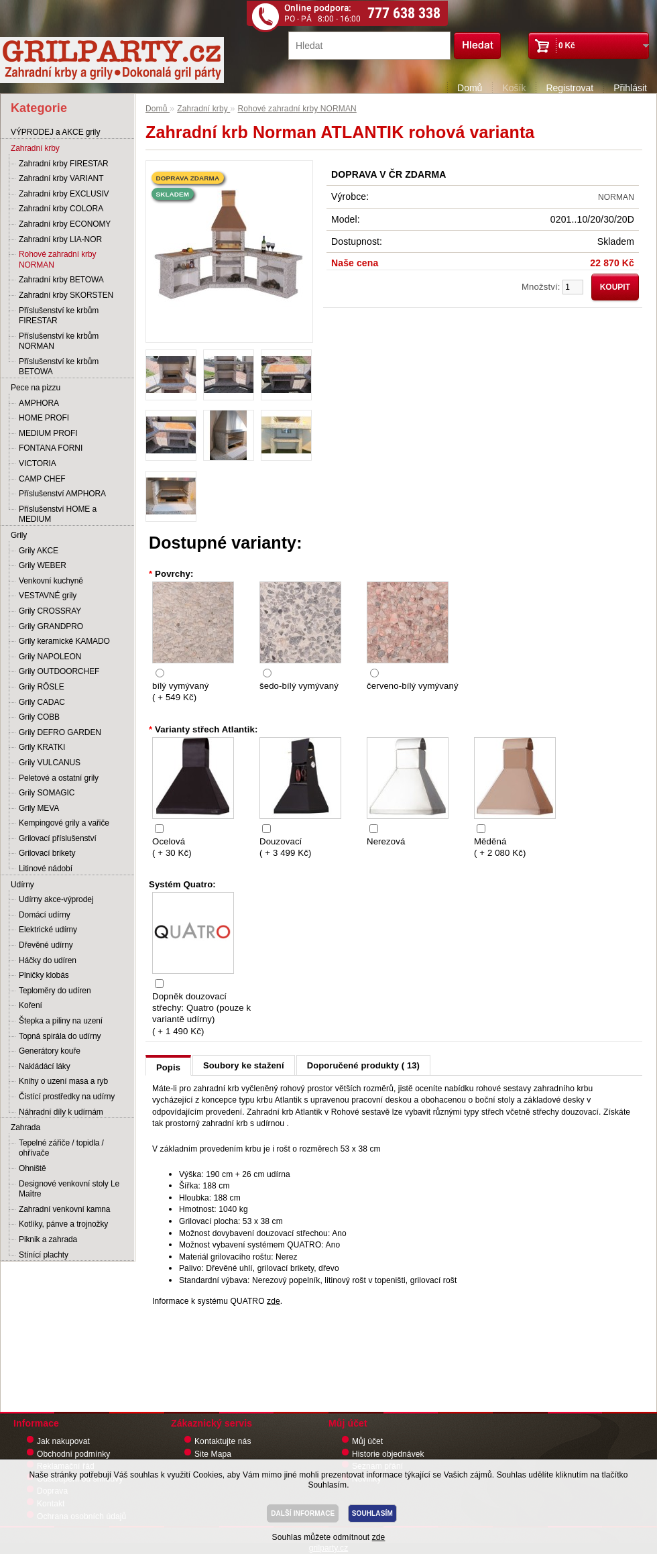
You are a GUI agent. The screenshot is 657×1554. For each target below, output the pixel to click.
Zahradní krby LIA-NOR (60, 239)
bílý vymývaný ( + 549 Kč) (180, 691)
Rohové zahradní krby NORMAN (57, 259)
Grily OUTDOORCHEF (59, 671)
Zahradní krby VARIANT (61, 178)
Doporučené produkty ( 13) (363, 1065)
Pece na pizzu (35, 387)
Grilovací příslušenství (58, 838)
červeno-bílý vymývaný (413, 686)
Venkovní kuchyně (51, 581)
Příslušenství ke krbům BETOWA (59, 367)
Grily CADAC (42, 702)
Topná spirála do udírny (60, 1036)
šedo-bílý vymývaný (299, 686)
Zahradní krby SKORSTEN (66, 295)
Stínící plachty (43, 1255)
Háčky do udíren (47, 960)
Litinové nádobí (45, 868)
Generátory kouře (49, 1051)
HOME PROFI (44, 418)
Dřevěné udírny (46, 945)
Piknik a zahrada (48, 1239)
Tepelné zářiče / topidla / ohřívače (61, 1148)
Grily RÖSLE (41, 686)
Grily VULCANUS (49, 762)
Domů (469, 87)
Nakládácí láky (44, 1066)
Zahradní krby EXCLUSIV (64, 194)
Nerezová (386, 841)
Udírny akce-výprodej (56, 899)
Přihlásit (630, 87)
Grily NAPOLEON (50, 656)
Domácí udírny (44, 915)
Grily (19, 535)
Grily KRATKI (42, 747)
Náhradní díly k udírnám (61, 1112)
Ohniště (32, 1168)
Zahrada (25, 1127)
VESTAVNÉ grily (47, 595)
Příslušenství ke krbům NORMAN (59, 341)
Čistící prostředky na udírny (67, 1096)
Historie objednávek (388, 1454)
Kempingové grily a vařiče (64, 823)
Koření (30, 1005)
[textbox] (369, 46)
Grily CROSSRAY (50, 611)
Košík (514, 87)
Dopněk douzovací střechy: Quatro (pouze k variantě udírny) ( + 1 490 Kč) (201, 1013)
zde (273, 1301)
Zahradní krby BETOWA (61, 279)
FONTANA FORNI (50, 448)
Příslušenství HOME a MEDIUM (58, 514)
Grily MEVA (39, 808)
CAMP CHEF (42, 479)
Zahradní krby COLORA (61, 208)
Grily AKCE (38, 550)
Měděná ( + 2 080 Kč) (500, 847)
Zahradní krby (35, 148)
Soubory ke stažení (243, 1065)
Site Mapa (212, 1454)
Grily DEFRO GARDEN (60, 732)
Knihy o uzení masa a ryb (63, 1081)
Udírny (22, 884)
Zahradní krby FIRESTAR (64, 163)
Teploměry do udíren (55, 990)
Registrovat (569, 87)
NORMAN (616, 197)
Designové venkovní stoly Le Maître (69, 1189)
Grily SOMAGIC (46, 792)
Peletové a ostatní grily (59, 778)
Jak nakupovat (63, 1441)
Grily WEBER (42, 565)
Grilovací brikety (47, 853)
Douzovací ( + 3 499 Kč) (285, 847)
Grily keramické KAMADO (64, 641)
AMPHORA (39, 403)
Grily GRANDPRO (51, 626)
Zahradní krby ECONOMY (65, 224)
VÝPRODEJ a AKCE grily (55, 132)
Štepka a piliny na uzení (61, 1020)
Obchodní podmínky (73, 1454)
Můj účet (367, 1441)
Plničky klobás (44, 975)
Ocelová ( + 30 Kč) (172, 847)
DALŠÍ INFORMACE (303, 1513)
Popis (168, 1067)
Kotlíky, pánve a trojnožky (63, 1224)
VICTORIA (37, 463)
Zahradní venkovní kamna (64, 1209)
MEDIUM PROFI (48, 433)
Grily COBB (39, 717)
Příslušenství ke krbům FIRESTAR (59, 316)
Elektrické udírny (48, 929)
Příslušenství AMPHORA (62, 493)
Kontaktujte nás (222, 1441)
